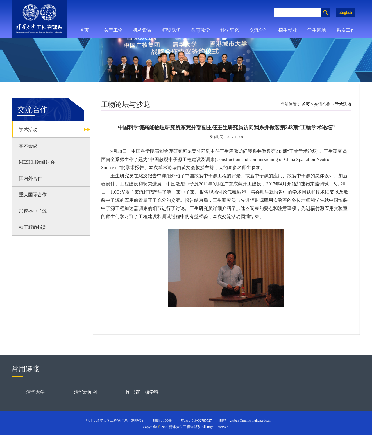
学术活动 (343, 104)
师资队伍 (171, 30)
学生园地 (316, 30)
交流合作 (258, 30)
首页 (84, 30)
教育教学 (200, 30)
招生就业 (287, 30)
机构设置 (142, 30)
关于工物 (113, 30)
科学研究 (229, 30)
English (345, 12)
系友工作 (346, 30)
